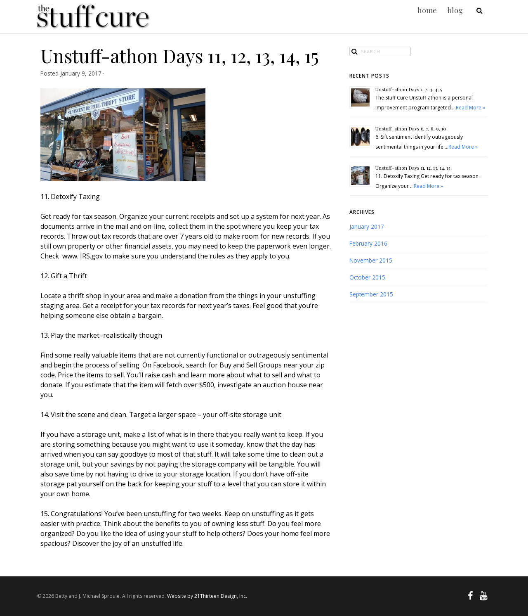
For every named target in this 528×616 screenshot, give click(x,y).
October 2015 (367, 277)
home (427, 10)
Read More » (470, 107)
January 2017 (366, 226)
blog (455, 10)
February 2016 (368, 243)
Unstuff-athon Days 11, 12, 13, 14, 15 (412, 167)
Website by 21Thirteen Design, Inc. (206, 595)
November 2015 (370, 260)
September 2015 (371, 294)
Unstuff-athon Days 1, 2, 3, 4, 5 (408, 89)
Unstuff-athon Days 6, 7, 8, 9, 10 (410, 128)
